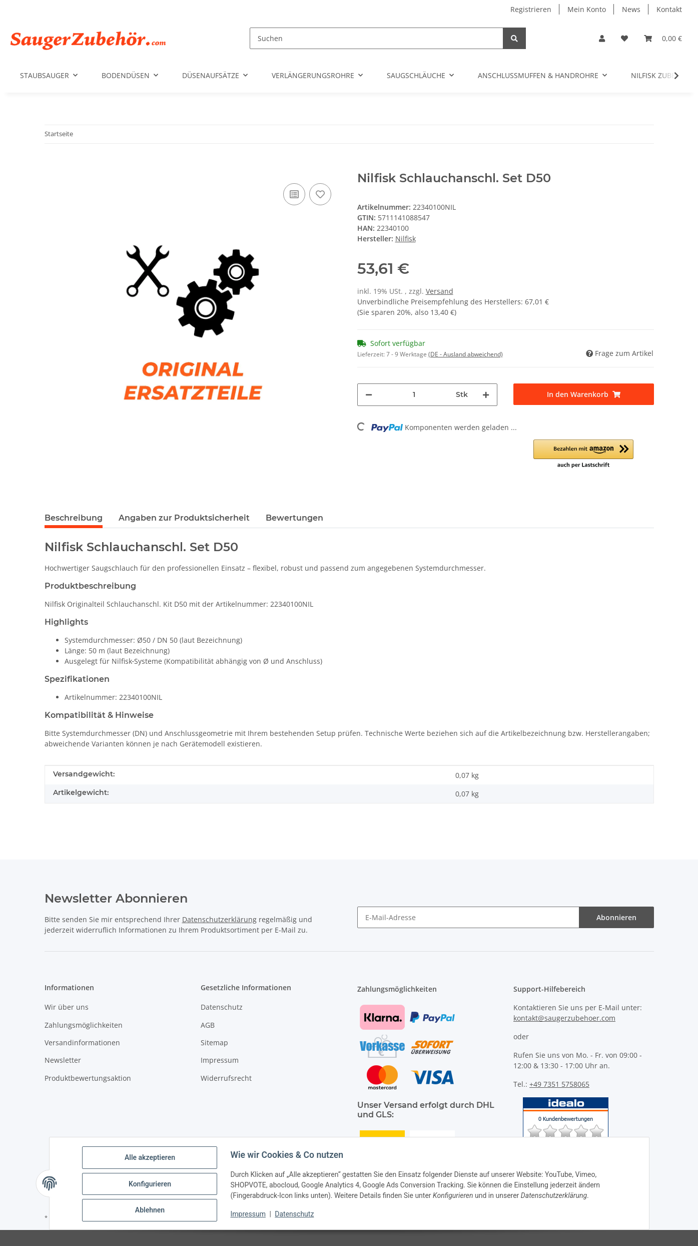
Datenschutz (295, 1215)
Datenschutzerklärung (219, 919)
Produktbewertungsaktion (88, 1078)
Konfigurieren (151, 1184)
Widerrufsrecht (226, 1078)
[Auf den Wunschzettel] (320, 194)
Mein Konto (586, 9)
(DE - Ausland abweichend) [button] (465, 354)
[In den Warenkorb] (53, 165)
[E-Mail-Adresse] (468, 917)
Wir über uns (67, 1007)
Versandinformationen (82, 1042)
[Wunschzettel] (624, 38)
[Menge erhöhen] (486, 394)
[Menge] (414, 394)
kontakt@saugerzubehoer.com (564, 1018)
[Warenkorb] (663, 38)
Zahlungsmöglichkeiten (84, 1025)
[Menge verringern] (369, 394)
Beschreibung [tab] (74, 518)
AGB (208, 1025)
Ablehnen (151, 1210)
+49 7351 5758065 (559, 1084)
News (631, 9)
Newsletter (63, 1060)
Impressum (249, 1215)
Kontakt (669, 9)
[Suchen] (376, 38)
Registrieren (530, 9)
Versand (439, 291)
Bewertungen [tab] (294, 518)
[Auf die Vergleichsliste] (294, 194)
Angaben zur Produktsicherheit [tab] (184, 518)
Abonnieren (616, 917)
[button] (602, 38)
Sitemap (214, 1042)
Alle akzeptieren (151, 1158)
